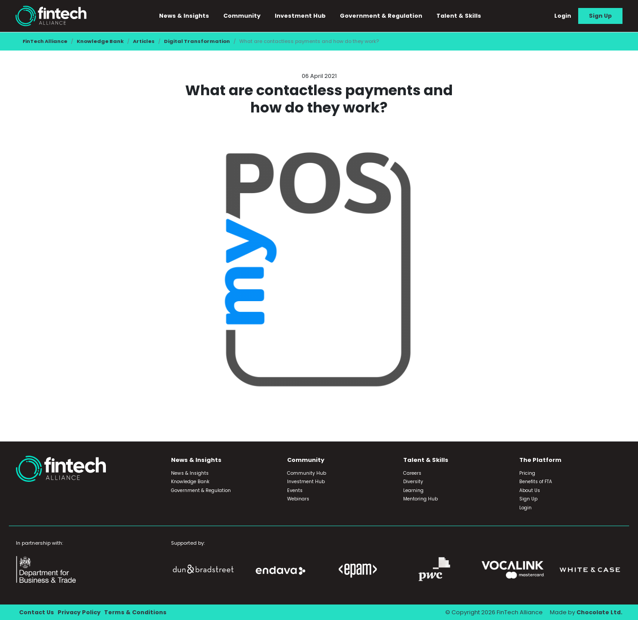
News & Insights (185, 15)
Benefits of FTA (535, 481)
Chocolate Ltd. (599, 612)
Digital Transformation (197, 41)
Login (562, 15)
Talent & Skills (459, 15)
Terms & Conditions (135, 612)
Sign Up (600, 15)
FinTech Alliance (45, 41)
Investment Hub (300, 15)
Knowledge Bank (100, 41)
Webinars (298, 499)
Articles (144, 41)
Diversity (413, 481)
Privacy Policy (79, 612)
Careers (412, 473)
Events (295, 490)
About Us (529, 490)
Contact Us (36, 612)
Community (242, 15)
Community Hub (306, 473)
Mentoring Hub (420, 499)
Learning (413, 490)
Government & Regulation (381, 15)
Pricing (527, 473)
